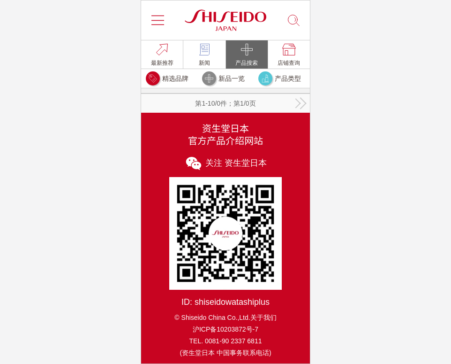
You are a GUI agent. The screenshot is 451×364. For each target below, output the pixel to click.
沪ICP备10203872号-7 (225, 329)
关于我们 (263, 317)
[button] (157, 20)
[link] (162, 54)
